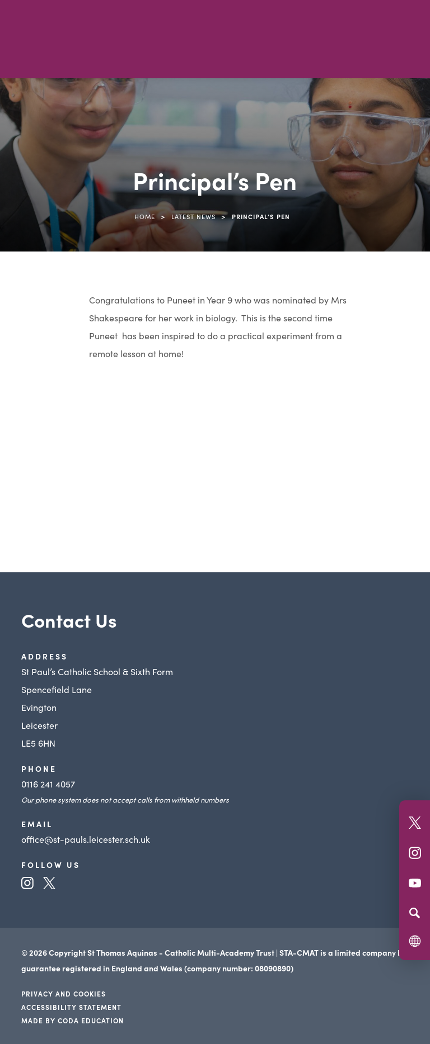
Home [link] (144, 216)
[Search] (414, 913)
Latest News (193, 216)
